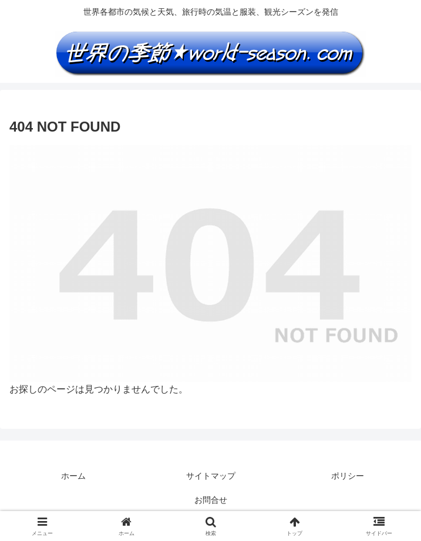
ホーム (73, 475)
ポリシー (347, 475)
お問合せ (210, 500)
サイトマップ (210, 475)
